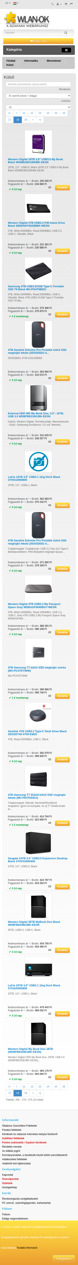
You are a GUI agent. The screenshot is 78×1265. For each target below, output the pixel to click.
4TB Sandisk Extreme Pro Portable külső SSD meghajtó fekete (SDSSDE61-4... (37, 351)
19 (25, 119)
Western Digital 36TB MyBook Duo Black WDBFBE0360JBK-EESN (34, 923)
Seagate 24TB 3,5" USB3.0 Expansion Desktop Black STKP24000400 (38, 860)
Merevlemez (54, 60)
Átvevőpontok (10, 1179)
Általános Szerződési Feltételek (19, 1125)
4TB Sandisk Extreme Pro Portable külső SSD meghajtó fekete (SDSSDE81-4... (37, 542)
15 (55, 113)
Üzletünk (7, 1183)
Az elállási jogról (11, 1150)
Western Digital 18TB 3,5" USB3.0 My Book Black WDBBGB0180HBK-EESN (35, 161)
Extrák (6, 1193)
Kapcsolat (7, 1174)
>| (40, 119)
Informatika (31, 60)
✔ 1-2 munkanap (18, 316)
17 (9, 119)
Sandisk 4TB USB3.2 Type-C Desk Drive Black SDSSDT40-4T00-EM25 (37, 733)
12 (32, 113)
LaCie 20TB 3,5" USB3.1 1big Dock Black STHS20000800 (34, 987)
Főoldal (10, 60)
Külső (9, 65)
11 (23, 113)
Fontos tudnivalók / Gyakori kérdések (24, 1142)
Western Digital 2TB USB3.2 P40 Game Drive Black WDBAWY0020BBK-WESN (36, 224)
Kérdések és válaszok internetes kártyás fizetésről (29, 1134)
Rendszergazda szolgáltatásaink (20, 1198)
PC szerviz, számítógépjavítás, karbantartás (26, 1202)
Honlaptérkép (9, 1187)
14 (47, 113)
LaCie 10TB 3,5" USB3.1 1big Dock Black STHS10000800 (34, 478)
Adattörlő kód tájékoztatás (16, 1163)
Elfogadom (63, 1258)
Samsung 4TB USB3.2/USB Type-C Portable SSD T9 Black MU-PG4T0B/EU (36, 288)
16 (63, 113)
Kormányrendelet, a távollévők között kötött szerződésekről (34, 1155)
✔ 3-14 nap (15, 189)
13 (39, 113)
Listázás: (66, 100)
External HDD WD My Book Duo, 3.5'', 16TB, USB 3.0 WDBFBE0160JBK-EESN (36, 415)
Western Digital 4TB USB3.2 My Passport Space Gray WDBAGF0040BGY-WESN (34, 605)
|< (10, 113)
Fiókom (6, 1214)
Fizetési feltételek (11, 1129)
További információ (27, 1247)
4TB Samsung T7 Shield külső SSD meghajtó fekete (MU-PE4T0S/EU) (37, 796)
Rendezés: (65, 89)
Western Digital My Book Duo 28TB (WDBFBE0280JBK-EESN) (30, 1050)
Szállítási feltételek (13, 1138)
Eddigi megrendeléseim (15, 1218)
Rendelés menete (12, 1146)
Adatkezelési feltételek (14, 1159)
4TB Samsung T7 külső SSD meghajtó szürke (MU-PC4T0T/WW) (37, 669)
